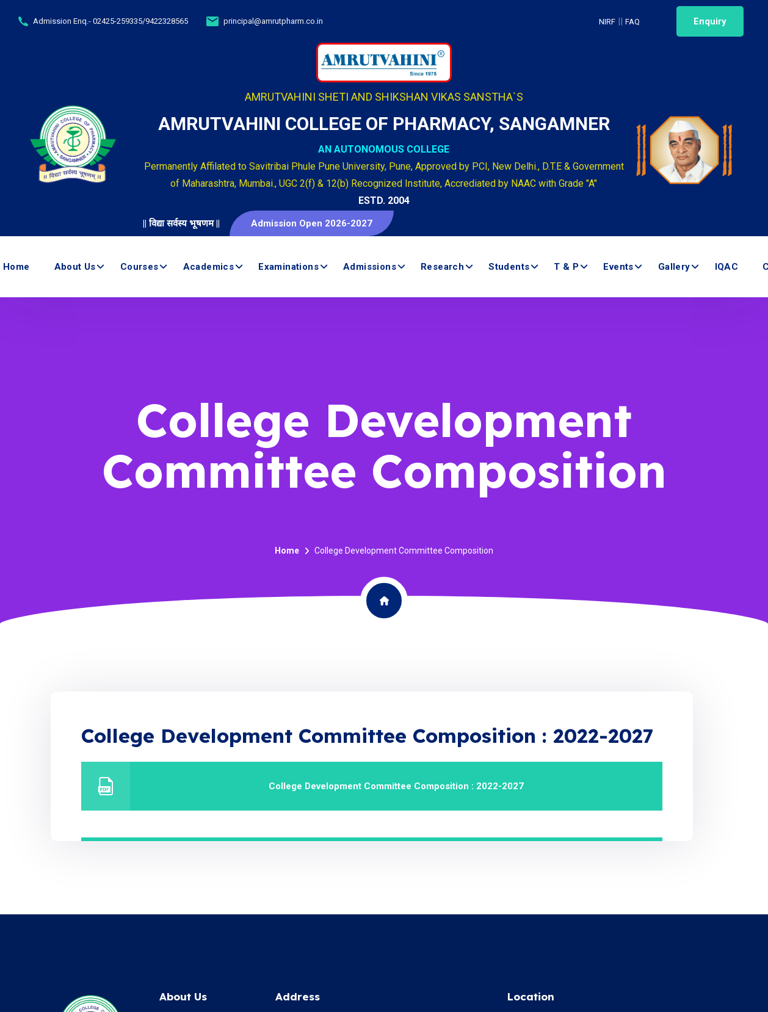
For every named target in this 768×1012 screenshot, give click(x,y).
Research (442, 266)
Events (618, 266)
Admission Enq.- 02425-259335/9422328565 (110, 21)
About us (75, 266)
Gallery (674, 266)
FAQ (632, 21)
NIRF (607, 21)
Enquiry (710, 21)
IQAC (727, 266)
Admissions (369, 266)
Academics (208, 266)
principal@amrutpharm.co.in (273, 21)
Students (508, 266)
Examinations (288, 266)
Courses (139, 266)
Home (16, 266)
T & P (566, 266)
